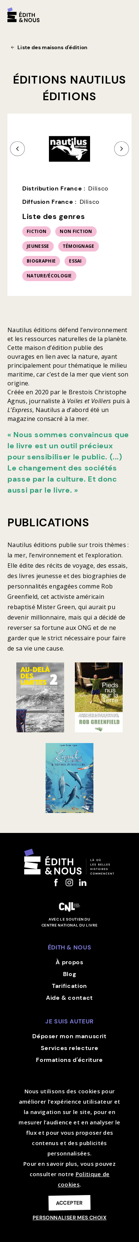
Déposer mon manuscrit (69, 1036)
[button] (128, 11)
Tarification (69, 986)
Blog (69, 974)
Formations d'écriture (69, 1060)
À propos (69, 962)
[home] (23, 14)
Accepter (69, 1202)
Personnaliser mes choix (69, 1217)
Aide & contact (69, 998)
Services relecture (70, 1048)
